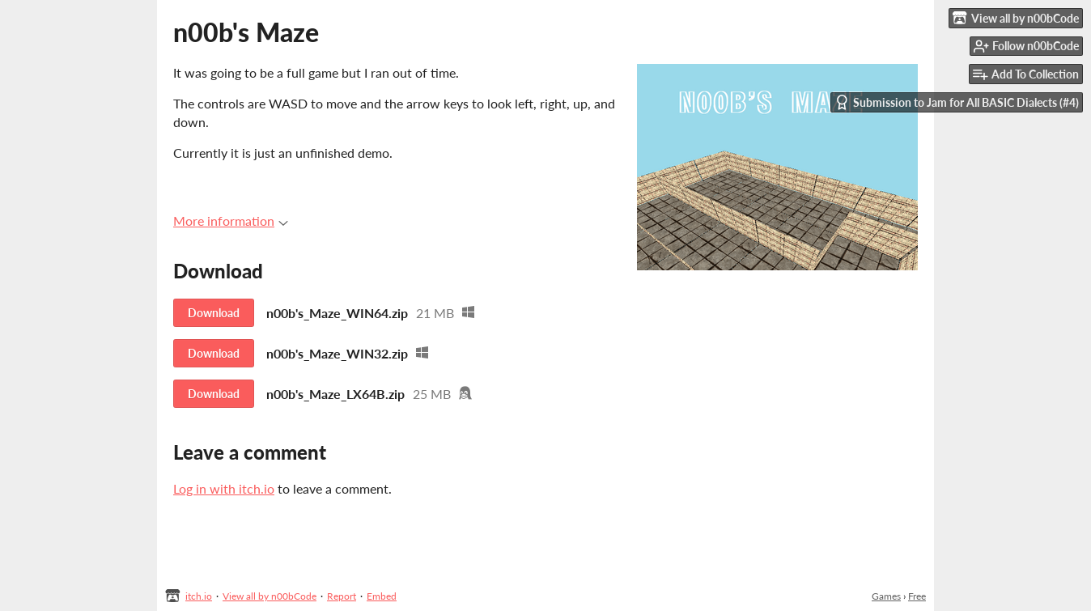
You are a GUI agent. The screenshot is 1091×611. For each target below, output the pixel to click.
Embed (382, 596)
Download (214, 313)
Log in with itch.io (223, 488)
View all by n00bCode (269, 596)
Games (886, 596)
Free (917, 596)
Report (341, 596)
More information (230, 220)
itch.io (198, 596)
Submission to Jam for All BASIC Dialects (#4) (956, 102)
